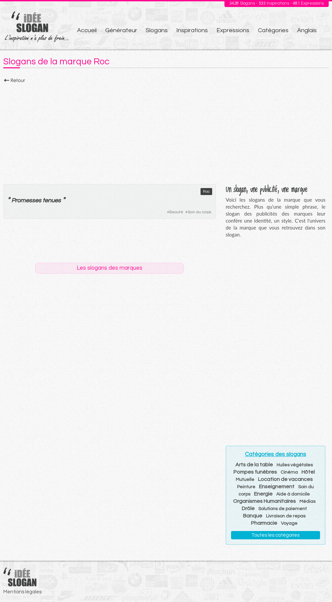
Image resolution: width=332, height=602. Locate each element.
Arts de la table (254, 464)
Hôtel (308, 472)
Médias (307, 501)
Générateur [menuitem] (121, 30)
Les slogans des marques (109, 268)
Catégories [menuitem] (273, 30)
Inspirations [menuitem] (192, 30)
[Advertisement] (166, 131)
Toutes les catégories (275, 535)
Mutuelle (245, 479)
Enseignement (276, 486)
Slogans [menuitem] (157, 30)
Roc (206, 191)
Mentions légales (22, 591)
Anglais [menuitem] (307, 30)
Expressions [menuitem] (232, 30)
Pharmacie (264, 523)
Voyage (289, 523)
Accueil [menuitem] (87, 30)
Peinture (246, 487)
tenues (51, 200)
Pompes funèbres (255, 472)
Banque (252, 515)
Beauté (176, 212)
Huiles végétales (295, 465)
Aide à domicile (293, 494)
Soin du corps (199, 212)
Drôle (248, 508)
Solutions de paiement (282, 508)
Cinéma (289, 472)
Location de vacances (285, 479)
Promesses (26, 200)
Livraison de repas (285, 516)
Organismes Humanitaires (264, 501)
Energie (263, 494)
